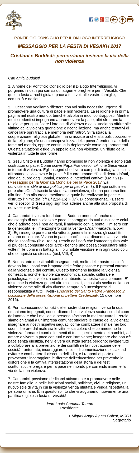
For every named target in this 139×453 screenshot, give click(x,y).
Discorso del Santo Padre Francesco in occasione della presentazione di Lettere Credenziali (67, 293)
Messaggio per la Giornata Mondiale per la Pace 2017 (55, 182)
